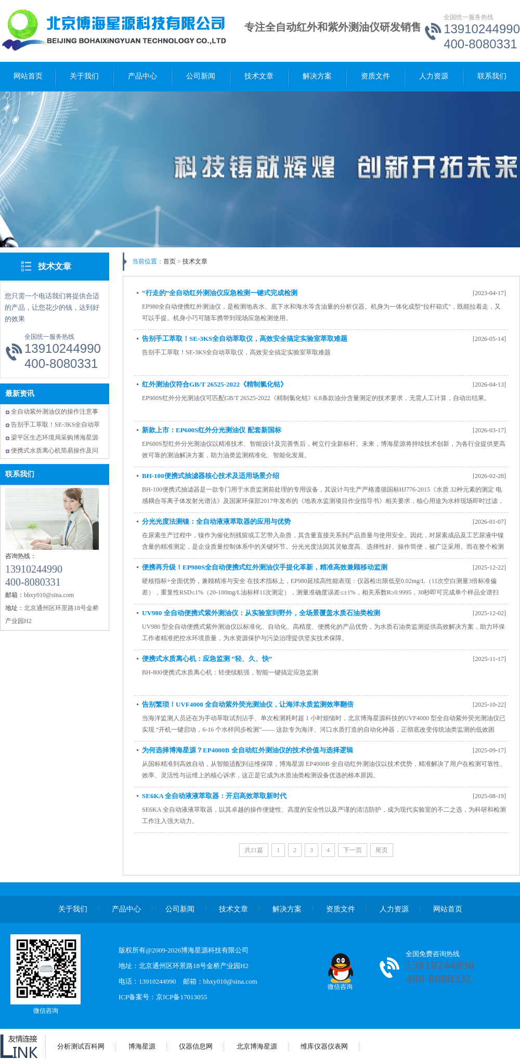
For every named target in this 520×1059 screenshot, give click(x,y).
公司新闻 (200, 76)
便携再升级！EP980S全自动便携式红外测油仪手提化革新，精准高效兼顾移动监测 (264, 567)
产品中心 (142, 76)
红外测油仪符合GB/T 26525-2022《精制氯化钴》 (214, 384)
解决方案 (317, 76)
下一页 (352, 850)
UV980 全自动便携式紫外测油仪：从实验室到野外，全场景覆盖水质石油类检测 (261, 613)
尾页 (381, 850)
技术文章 (259, 76)
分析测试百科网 (81, 1046)
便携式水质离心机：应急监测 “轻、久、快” (207, 659)
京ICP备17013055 (181, 997)
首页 (169, 261)
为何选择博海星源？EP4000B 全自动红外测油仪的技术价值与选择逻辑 (247, 750)
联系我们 (491, 76)
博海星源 (141, 1046)
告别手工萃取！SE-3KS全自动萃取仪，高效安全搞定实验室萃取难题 (244, 338)
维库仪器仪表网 (324, 1046)
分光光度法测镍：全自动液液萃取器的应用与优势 (216, 521)
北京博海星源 (257, 1046)
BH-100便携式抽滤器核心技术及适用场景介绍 (210, 476)
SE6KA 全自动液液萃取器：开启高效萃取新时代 (214, 796)
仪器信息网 (196, 1046)
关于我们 (84, 76)
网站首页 (28, 76)
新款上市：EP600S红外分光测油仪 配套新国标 (211, 430)
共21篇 (253, 850)
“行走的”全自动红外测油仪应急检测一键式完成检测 (219, 293)
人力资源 (433, 76)
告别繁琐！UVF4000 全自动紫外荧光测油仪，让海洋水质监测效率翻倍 (248, 704)
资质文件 (375, 76)
